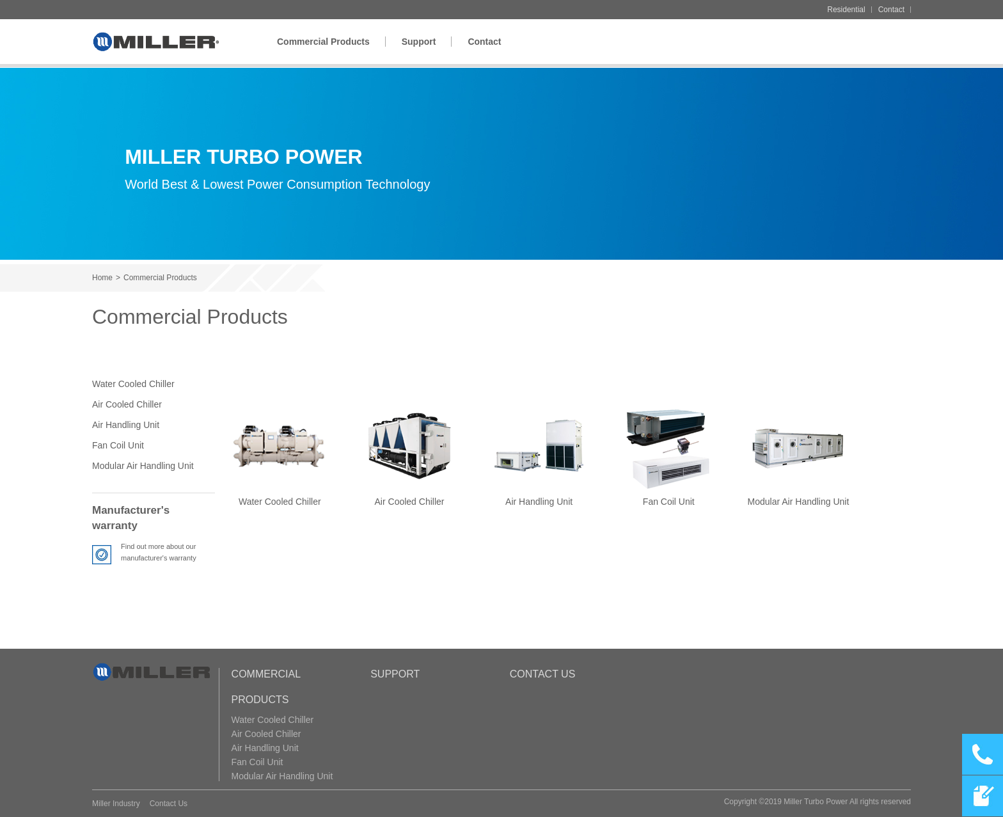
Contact (891, 9)
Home (102, 277)
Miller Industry (116, 803)
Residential (846, 9)
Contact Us (543, 674)
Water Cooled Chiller (133, 384)
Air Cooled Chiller (127, 404)
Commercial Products (323, 41)
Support (419, 41)
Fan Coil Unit (118, 445)
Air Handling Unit (125, 425)
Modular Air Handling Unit (143, 466)
